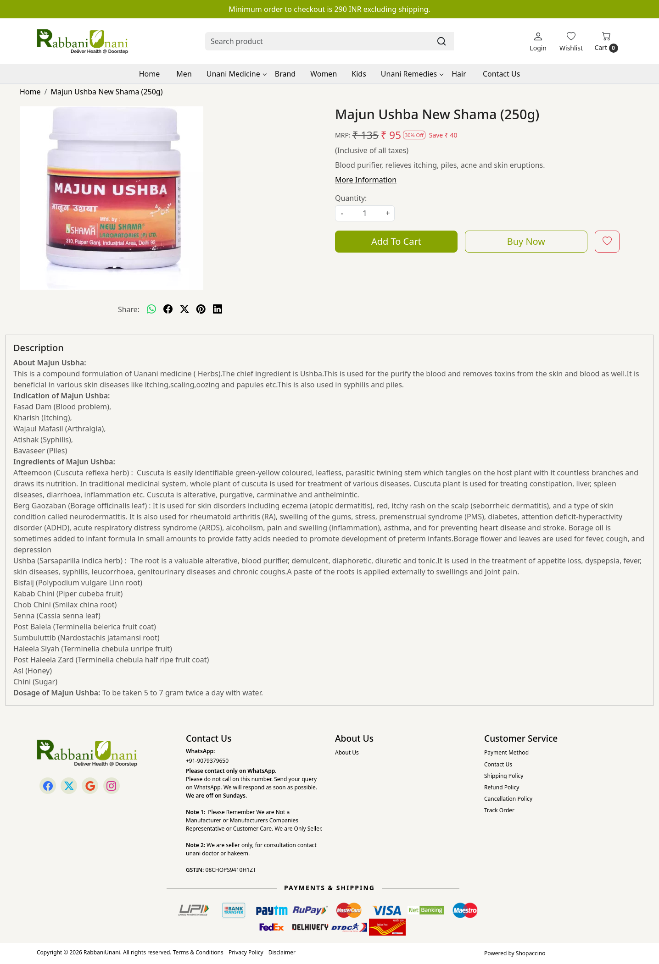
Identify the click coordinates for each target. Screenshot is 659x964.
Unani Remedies (412, 74)
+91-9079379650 (207, 761)
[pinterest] (201, 309)
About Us (347, 752)
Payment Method (506, 752)
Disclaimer (282, 952)
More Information (366, 180)
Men (183, 74)
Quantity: (351, 198)
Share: (129, 309)
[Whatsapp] (151, 309)
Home (149, 74)
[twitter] (184, 309)
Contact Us (501, 74)
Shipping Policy (503, 776)
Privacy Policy (246, 952)
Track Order (499, 810)
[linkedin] (217, 309)
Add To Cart (396, 241)
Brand (285, 74)
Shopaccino (531, 953)
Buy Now (526, 241)
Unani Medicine (236, 74)
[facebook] (168, 309)
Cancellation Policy (508, 799)
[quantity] (365, 213)
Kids (359, 74)
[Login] (538, 41)
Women (323, 74)
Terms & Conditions (198, 952)
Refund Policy (501, 787)
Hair (459, 74)
